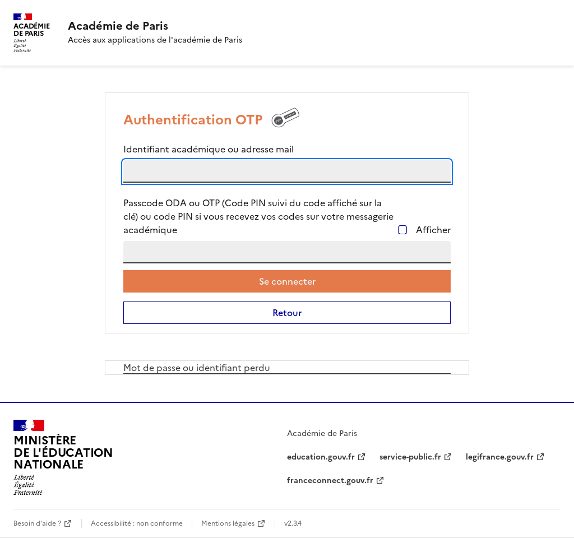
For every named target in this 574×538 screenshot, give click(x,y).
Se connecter (287, 281)
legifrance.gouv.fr (500, 457)
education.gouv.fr (321, 457)
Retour (287, 312)
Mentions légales (227, 523)
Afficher (433, 229)
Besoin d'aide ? (37, 523)
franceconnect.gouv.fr (330, 480)
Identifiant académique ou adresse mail (208, 149)
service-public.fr (410, 457)
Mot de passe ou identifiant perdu (196, 367)
